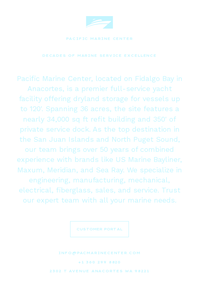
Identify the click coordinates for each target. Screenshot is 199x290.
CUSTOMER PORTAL (99, 229)
